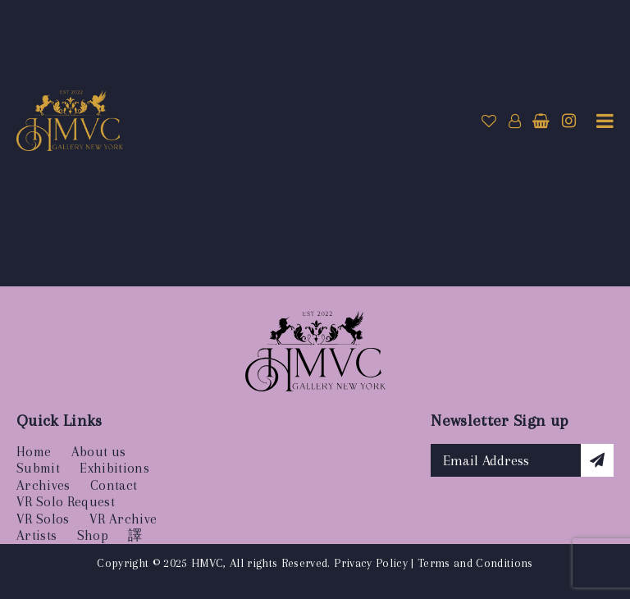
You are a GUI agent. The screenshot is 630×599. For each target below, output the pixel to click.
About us (98, 452)
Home (33, 452)
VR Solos (43, 519)
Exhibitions (114, 468)
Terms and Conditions (475, 562)
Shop (92, 535)
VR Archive (123, 519)
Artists (36, 535)
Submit (38, 468)
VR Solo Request (65, 502)
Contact (113, 485)
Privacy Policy (371, 562)
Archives (43, 485)
